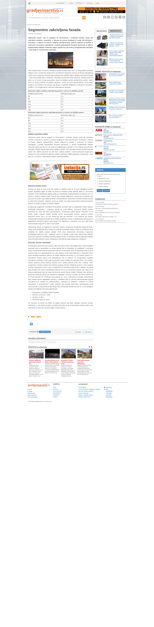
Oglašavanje (31, 393)
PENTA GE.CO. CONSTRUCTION (112, 135)
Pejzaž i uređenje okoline (86, 395)
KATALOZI (90, 3)
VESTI (71, 3)
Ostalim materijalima (104, 184)
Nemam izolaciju (103, 186)
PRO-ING (106, 147)
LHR (104, 152)
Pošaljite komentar (45, 332)
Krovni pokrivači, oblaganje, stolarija (89, 389)
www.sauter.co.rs (108, 163)
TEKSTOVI (80, 4)
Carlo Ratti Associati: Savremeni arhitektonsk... (83, 362)
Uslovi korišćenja (33, 397)
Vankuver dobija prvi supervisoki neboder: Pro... (35, 362)
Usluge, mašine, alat (84, 397)
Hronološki (78, 332)
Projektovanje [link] (51, 342)
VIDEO (97, 3)
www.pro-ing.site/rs (109, 150)
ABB (104, 129)
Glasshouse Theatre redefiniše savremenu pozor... (67, 362)
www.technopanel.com (110, 144)
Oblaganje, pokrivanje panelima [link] (37, 342)
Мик (96, 210)
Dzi (96, 214)
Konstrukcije (82, 387)
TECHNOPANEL (108, 141)
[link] (50, 10)
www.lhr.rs (106, 155)
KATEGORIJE (62, 4)
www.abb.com (107, 132)
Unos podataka (32, 395)
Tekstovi (37, 25)
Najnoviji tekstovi (102, 31)
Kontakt (30, 391)
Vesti (54, 387)
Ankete (55, 397)
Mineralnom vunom (104, 178)
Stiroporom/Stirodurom (105, 181)
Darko (96, 219)
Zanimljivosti (56, 393)
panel (32, 316)
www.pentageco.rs (108, 138)
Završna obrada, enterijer (86, 391)
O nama (30, 389)
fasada (38, 316)
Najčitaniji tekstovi (115, 31)
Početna (30, 25)
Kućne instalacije (84, 393)
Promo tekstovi (57, 391)
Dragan (97, 202)
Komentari (100, 199)
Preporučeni (88, 332)
